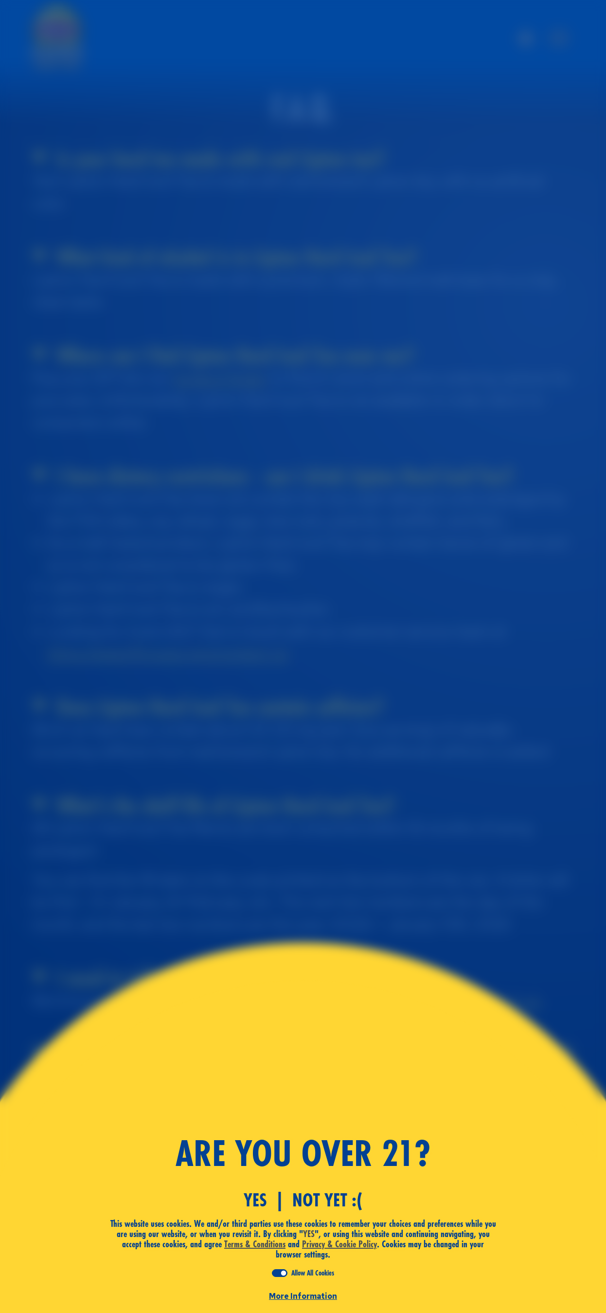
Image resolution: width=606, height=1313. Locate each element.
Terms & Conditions (254, 1244)
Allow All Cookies (312, 1272)
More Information (303, 1296)
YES (255, 1200)
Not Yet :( (327, 1200)
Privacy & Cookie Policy (339, 1244)
